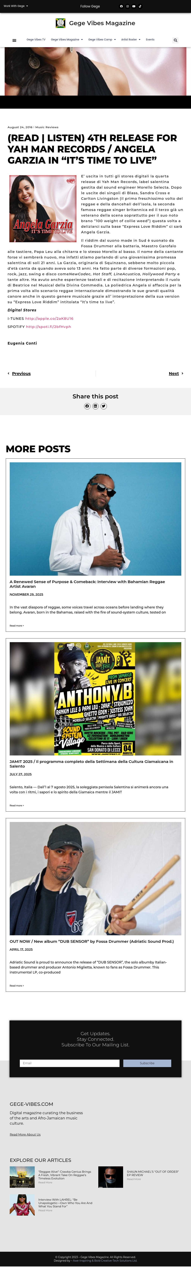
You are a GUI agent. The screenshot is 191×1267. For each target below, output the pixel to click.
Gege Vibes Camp (102, 40)
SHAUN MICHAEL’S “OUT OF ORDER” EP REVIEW (153, 1173)
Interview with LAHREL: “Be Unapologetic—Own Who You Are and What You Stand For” (65, 1203)
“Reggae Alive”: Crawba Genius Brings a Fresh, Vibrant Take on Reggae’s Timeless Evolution (64, 1175)
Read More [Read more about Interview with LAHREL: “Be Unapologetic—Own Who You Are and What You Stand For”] (45, 1211)
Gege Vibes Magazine (102, 23)
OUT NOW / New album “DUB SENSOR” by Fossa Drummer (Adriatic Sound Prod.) (92, 942)
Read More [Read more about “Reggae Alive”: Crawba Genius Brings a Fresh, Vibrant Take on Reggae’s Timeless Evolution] (45, 1183)
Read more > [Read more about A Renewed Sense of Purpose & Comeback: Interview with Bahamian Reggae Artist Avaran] (17, 626)
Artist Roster (130, 40)
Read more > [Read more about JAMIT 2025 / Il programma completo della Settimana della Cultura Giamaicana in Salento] (17, 806)
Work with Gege (16, 6)
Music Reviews (46, 128)
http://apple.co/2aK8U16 (49, 319)
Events (150, 40)
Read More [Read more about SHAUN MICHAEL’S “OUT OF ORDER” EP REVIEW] (134, 1179)
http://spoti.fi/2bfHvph (48, 327)
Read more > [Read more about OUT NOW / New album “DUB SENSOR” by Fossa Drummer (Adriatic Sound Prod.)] (17, 986)
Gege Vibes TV (36, 40)
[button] (14, 41)
